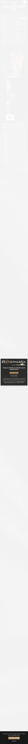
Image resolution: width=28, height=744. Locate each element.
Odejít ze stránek (14, 375)
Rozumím (17, 738)
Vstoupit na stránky (14, 373)
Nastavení (11, 738)
